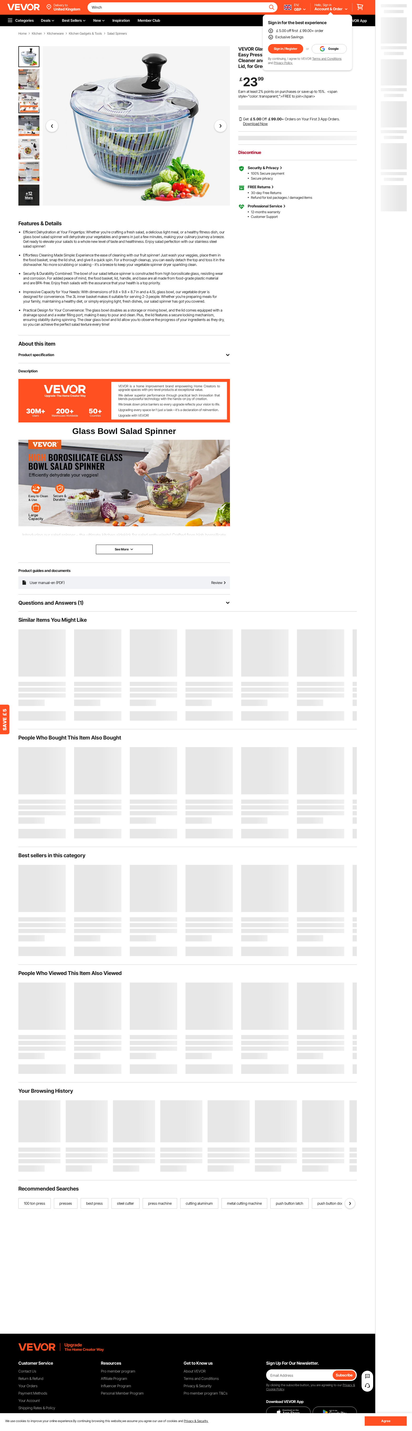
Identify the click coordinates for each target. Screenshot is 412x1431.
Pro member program (118, 1371)
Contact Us (27, 1371)
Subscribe (344, 1375)
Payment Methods (32, 1393)
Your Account (29, 1400)
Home (22, 33)
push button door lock (334, 1203)
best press (94, 1203)
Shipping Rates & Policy (36, 1408)
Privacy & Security (198, 1386)
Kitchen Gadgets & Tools (85, 33)
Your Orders (28, 1386)
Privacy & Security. (196, 1421)
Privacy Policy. (283, 63)
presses (65, 1203)
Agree (385, 1421)
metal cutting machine (244, 1203)
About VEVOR (194, 1371)
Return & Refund (30, 1378)
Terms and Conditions (327, 59)
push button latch (289, 1203)
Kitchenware (55, 33)
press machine (160, 1203)
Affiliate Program (114, 1378)
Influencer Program (116, 1386)
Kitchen (37, 33)
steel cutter (125, 1203)
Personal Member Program (122, 1393)
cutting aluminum (199, 1203)
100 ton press (34, 1203)
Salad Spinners (117, 33)
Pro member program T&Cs (206, 1393)
